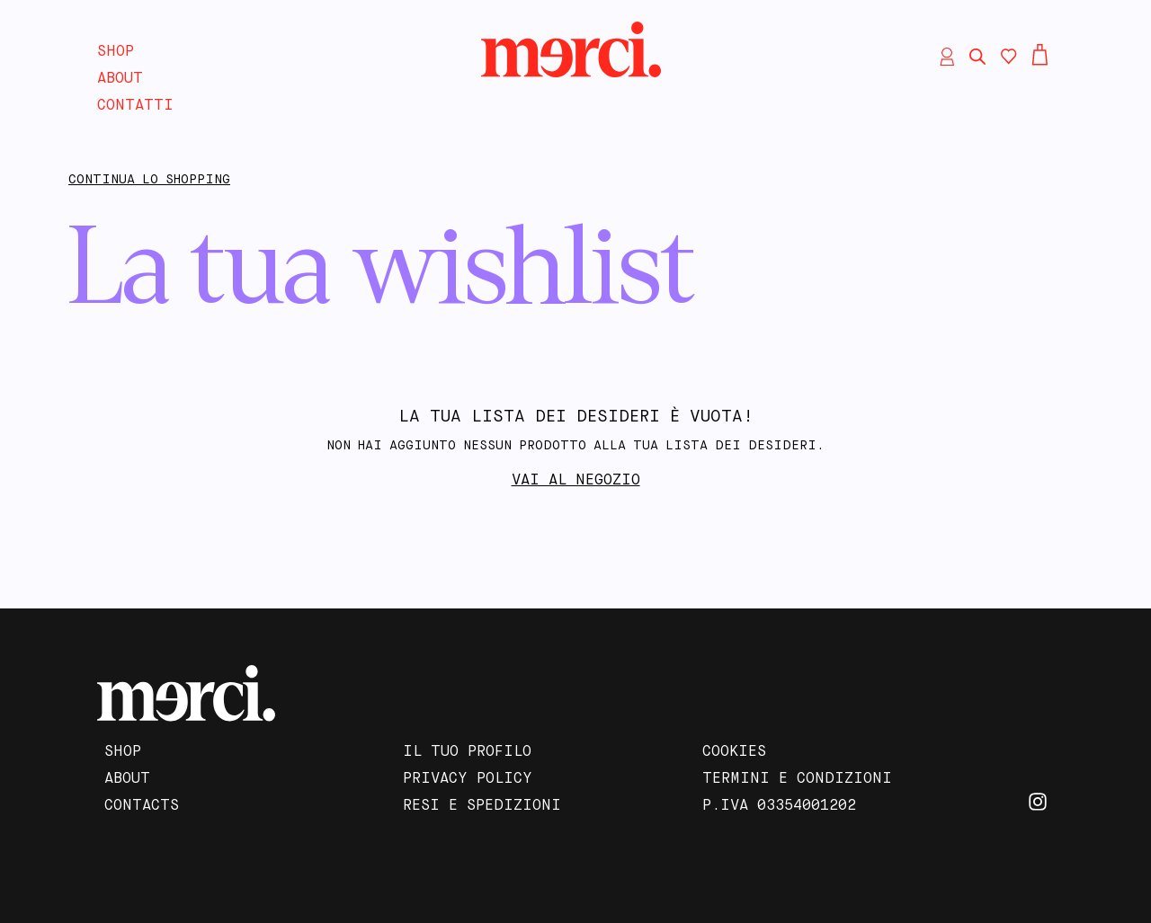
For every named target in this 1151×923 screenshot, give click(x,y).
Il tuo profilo (467, 752)
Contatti (135, 106)
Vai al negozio (576, 481)
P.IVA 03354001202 (779, 806)
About (120, 79)
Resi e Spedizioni (482, 806)
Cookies (734, 752)
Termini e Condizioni (797, 779)
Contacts (141, 806)
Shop (115, 52)
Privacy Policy (467, 779)
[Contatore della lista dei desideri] (1009, 56)
